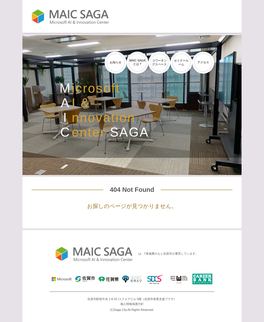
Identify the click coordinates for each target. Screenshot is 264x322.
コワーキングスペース (159, 62)
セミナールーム (181, 62)
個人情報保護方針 (132, 304)
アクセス (203, 62)
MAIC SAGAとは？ (137, 62)
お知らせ (115, 62)
